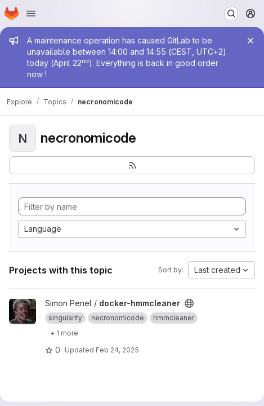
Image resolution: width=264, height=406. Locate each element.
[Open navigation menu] (31, 14)
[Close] (250, 40)
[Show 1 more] (64, 332)
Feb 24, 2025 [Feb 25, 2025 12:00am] (117, 350)
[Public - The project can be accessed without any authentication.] (189, 303)
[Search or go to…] (231, 13)
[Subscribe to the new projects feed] (132, 165)
